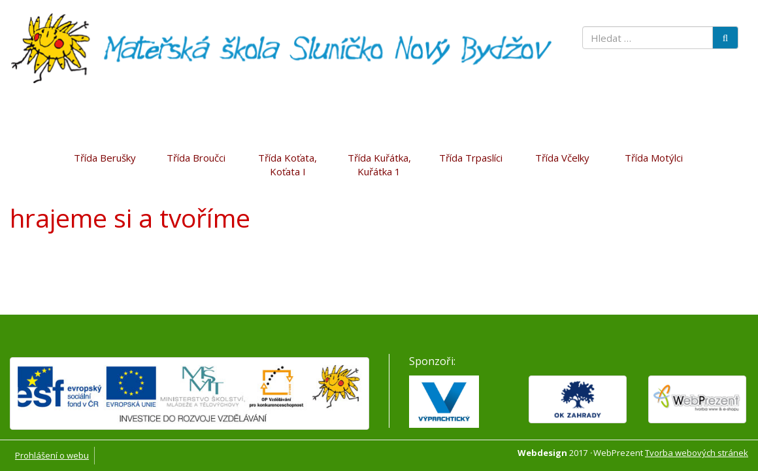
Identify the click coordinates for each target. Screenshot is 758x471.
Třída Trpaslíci (471, 157)
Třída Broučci (196, 157)
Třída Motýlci (654, 157)
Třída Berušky (105, 157)
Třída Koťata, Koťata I (287, 164)
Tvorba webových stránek (696, 453)
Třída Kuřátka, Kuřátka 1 (379, 164)
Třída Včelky (562, 157)
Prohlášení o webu (52, 455)
